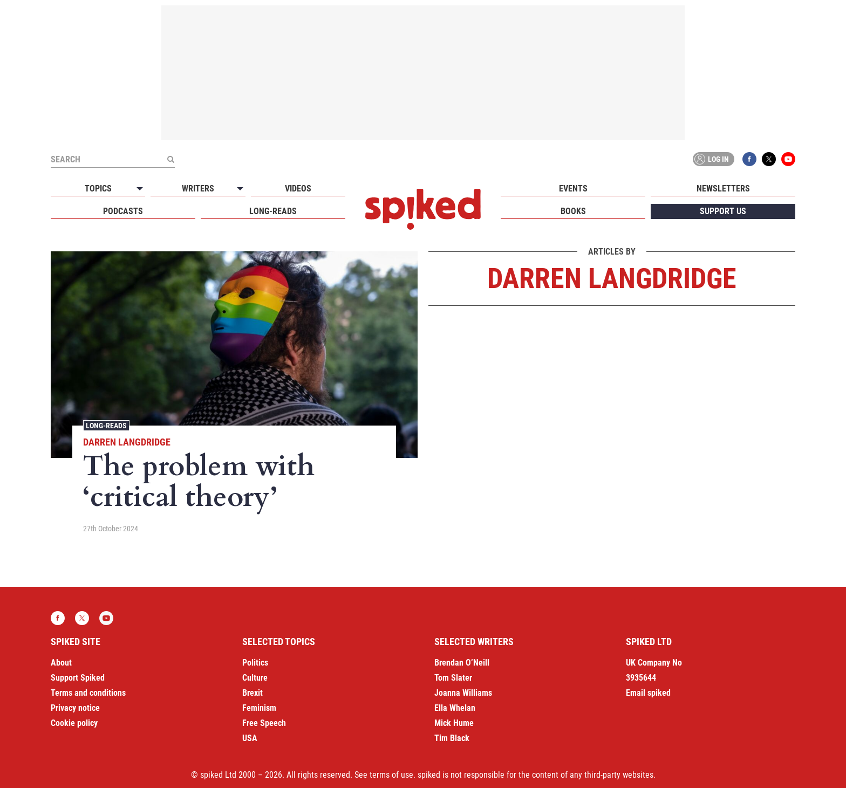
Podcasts (123, 211)
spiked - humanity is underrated (423, 209)
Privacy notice (75, 708)
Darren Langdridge (126, 442)
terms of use (391, 775)
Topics (98, 188)
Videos (298, 188)
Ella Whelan (454, 708)
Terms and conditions (88, 693)
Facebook (749, 159)
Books (573, 211)
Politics (255, 662)
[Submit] (170, 159)
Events (573, 188)
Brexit (252, 693)
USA (249, 738)
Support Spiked (78, 678)
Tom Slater (453, 678)
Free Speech (264, 723)
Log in (711, 159)
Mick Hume (454, 723)
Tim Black (451, 738)
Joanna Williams (463, 693)
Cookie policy (74, 723)
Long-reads (273, 211)
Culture (255, 678)
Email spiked (648, 693)
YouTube (788, 159)
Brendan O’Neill (461, 662)
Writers (198, 188)
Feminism (259, 708)
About (61, 662)
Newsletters (723, 188)
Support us (723, 211)
